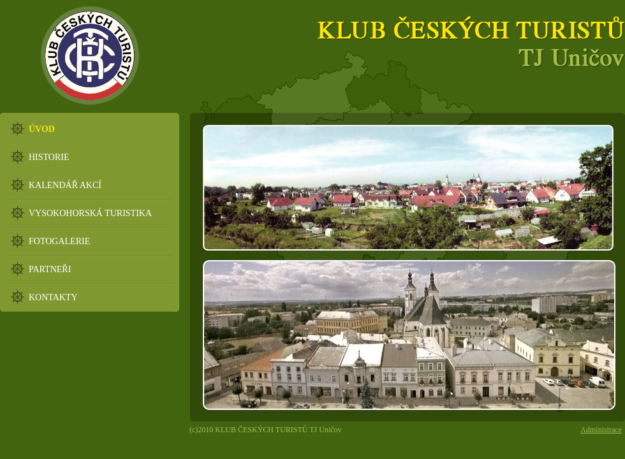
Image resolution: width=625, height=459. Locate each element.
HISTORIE (49, 157)
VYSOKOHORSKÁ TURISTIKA (90, 213)
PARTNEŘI (50, 269)
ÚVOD (42, 129)
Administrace (601, 429)
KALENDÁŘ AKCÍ (65, 185)
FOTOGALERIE (59, 241)
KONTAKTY (53, 297)
